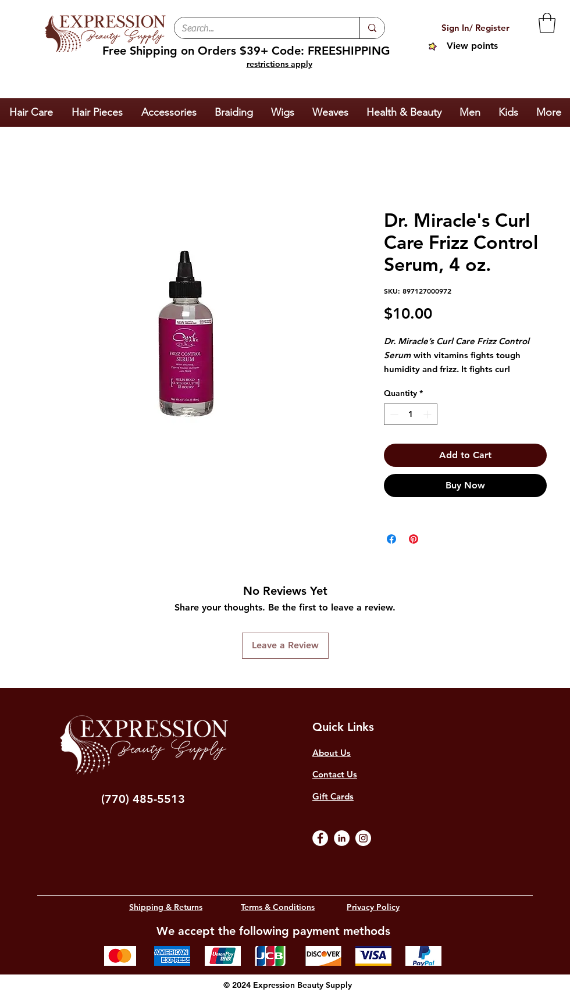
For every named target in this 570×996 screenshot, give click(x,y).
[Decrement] (393, 414)
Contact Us (334, 774)
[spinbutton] (410, 414)
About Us (331, 752)
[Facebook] (320, 838)
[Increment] (428, 414)
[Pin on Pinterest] (414, 539)
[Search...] (258, 28)
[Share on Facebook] (391, 539)
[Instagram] (363, 838)
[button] (547, 23)
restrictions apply (279, 64)
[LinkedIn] (342, 838)
